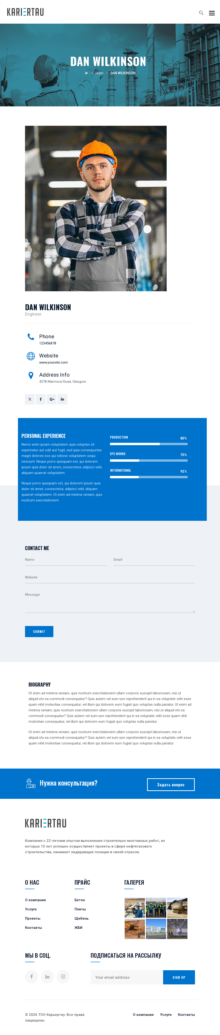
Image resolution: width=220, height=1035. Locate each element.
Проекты (32, 918)
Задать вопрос (171, 784)
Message (110, 601)
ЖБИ (78, 928)
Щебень (82, 918)
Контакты (33, 928)
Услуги (31, 909)
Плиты (80, 909)
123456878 (47, 343)
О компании (35, 900)
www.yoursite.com (53, 362)
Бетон (80, 900)
